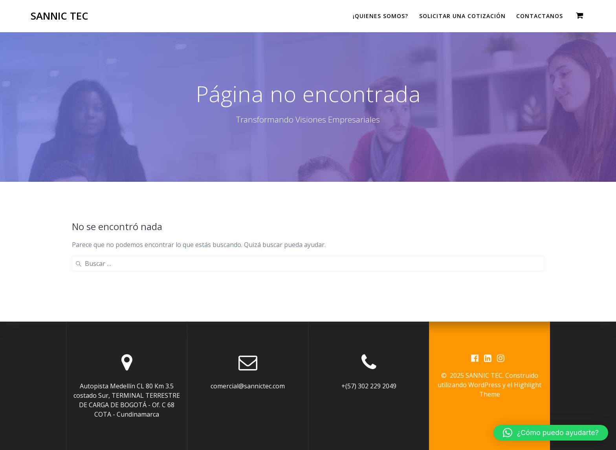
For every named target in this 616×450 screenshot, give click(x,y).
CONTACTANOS (539, 16)
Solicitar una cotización (462, 16)
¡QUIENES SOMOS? (380, 16)
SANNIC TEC (59, 16)
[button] (550, 433)
